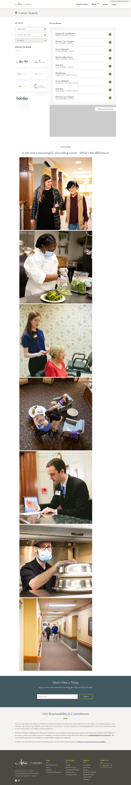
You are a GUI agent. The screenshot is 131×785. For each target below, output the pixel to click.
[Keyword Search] (31, 29)
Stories (105, 4)
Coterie (68, 765)
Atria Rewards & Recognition (53, 772)
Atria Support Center (71, 775)
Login (114, 4)
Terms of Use (86, 767)
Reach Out (106, 766)
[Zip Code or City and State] (31, 35)
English (113, 1)
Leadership (49, 770)
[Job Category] (31, 40)
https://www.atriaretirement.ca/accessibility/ (92, 741)
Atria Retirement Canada (72, 770)
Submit (86, 696)
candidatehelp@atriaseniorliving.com (99, 735)
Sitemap (85, 770)
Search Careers (82, 4)
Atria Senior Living (70, 767)
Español (119, 1)
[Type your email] (57, 696)
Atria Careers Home (51, 765)
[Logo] (23, 4)
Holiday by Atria (70, 772)
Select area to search (105, 109)
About (94, 4)
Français (126, 1)
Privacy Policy (87, 765)
